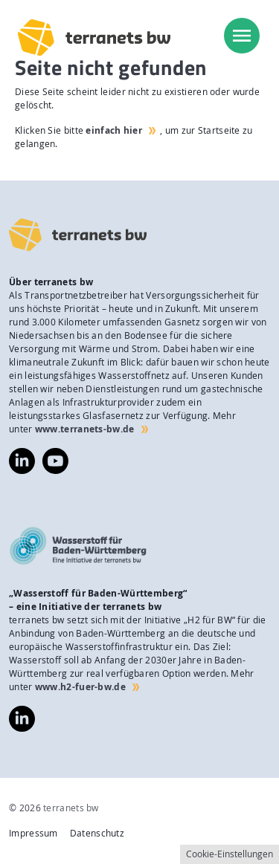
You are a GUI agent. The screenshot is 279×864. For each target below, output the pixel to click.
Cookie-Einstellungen (229, 854)
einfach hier (114, 130)
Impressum (33, 833)
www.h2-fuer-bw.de (80, 687)
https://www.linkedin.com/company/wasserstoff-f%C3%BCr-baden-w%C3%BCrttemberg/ (22, 719)
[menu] (242, 35)
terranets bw (71, 808)
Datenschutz (97, 833)
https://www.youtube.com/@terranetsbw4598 (55, 454)
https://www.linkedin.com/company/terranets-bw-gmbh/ (22, 461)
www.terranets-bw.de (85, 429)
